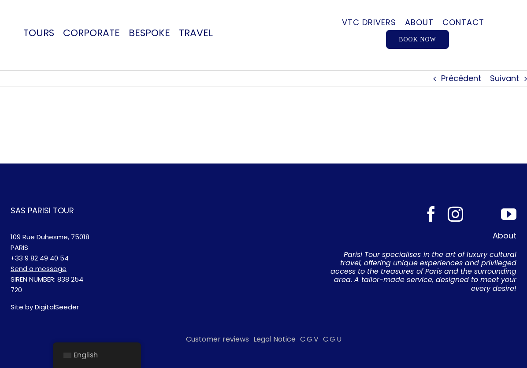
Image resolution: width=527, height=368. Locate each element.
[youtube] (508, 214)
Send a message (39, 268)
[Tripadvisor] (482, 214)
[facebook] (431, 214)
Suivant (504, 78)
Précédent (461, 78)
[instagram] (455, 214)
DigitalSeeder (57, 307)
